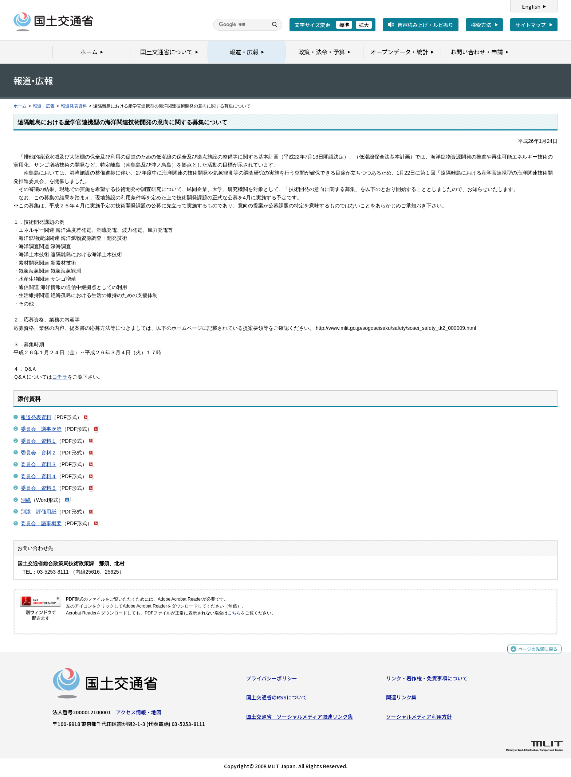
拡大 (364, 24)
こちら (234, 613)
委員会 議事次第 (41, 429)
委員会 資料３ (38, 464)
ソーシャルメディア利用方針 (419, 718)
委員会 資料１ (38, 441)
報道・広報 (44, 106)
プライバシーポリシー (271, 680)
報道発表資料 (74, 106)
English (531, 6)
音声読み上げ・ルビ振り (425, 24)
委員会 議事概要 (41, 523)
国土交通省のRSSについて (276, 699)
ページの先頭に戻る (535, 653)
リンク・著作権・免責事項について (427, 680)
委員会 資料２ (38, 453)
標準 (344, 24)
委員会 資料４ (38, 476)
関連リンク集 (401, 699)
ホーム (20, 106)
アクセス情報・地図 (138, 714)
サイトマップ (530, 24)
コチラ (59, 377)
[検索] (239, 24)
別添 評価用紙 (38, 512)
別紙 (26, 500)
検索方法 (481, 24)
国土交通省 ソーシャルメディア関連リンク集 (299, 718)
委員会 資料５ (38, 488)
